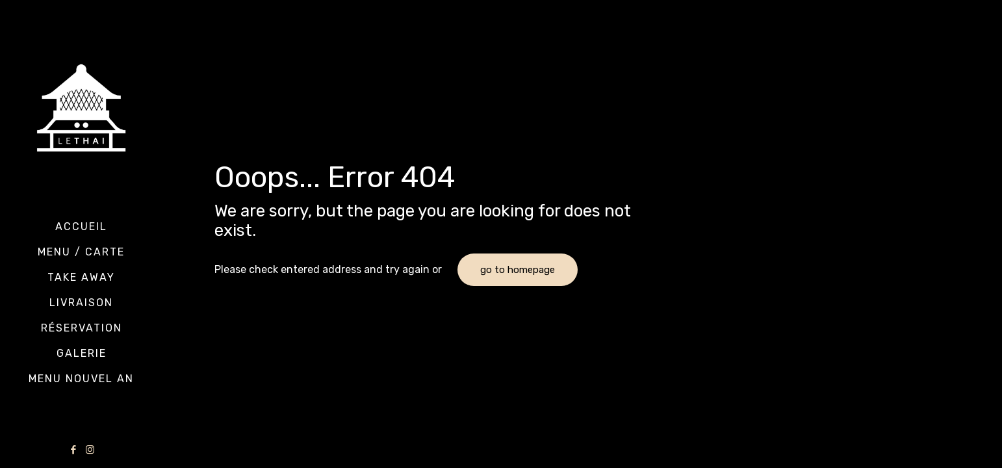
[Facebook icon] (74, 450)
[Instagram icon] (90, 450)
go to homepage (517, 270)
